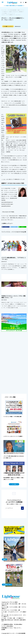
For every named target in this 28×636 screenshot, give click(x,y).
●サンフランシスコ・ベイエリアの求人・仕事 (10, 610)
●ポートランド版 (4, 615)
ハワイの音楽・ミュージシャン (8, 26)
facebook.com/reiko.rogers (7, 204)
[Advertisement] (14, 348)
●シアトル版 (3, 611)
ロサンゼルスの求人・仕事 (14, 603)
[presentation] (15, 513)
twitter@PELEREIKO (6, 206)
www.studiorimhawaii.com (7, 202)
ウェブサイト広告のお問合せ (7, 626)
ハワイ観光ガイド (19, 618)
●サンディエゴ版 (4, 607)
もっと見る (14, 484)
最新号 (4, 559)
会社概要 (3, 629)
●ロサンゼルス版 (4, 603)
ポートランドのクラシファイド (15, 615)
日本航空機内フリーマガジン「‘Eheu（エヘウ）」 (11, 627)
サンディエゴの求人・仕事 (14, 607)
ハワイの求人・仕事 (11, 618)
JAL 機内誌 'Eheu (7, 584)
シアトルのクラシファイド (13, 611)
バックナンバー (22, 559)
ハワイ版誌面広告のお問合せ (7, 624)
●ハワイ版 (3, 618)
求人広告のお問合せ (18, 624)
